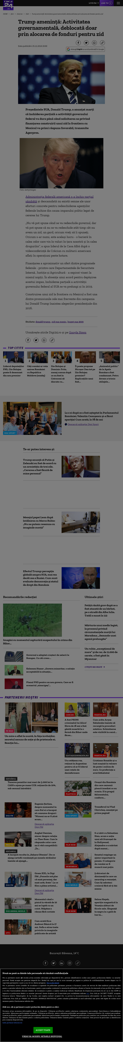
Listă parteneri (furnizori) (12, 1023)
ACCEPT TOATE (43, 1030)
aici (87, 993)
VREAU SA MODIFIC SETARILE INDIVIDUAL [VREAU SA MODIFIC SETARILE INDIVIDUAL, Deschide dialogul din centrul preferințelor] (42, 1036)
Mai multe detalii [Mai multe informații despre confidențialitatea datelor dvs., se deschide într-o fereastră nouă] (53, 983)
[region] (61, 1005)
